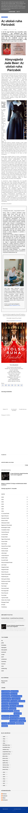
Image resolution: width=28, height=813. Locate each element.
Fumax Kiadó (4, 541)
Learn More (12, 11)
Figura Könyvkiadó (5, 539)
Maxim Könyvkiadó (5, 574)
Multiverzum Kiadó (5, 581)
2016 (4, 785)
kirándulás (3, 645)
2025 (2, 508)
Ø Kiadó (3, 604)
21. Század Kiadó (5, 513)
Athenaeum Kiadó (5, 522)
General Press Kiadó (6, 546)
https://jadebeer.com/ (15, 305)
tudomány (3, 661)
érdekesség (4, 668)
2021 (2, 499)
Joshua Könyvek (5, 555)
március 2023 (6, 764)
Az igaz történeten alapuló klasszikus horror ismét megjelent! (15, 626)
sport (2, 656)
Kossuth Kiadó (4, 560)
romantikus (4, 17)
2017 (4, 783)
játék (2, 642)
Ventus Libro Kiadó (5, 600)
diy (2, 640)
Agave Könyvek (5, 515)
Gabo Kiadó (4, 543)
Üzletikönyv (4, 607)
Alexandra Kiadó (5, 518)
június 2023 (5, 758)
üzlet (2, 670)
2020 (2, 497)
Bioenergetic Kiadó (5, 527)
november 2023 (6, 747)
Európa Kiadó (4, 536)
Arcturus (5, 793)
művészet (3, 652)
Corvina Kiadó (4, 534)
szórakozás (4, 659)
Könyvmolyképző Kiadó (6, 562)
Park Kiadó (3, 586)
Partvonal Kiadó (5, 588)
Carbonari (5, 29)
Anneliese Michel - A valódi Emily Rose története (12, 618)
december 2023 (6, 745)
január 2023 (5, 769)
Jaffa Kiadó (4, 553)
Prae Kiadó (3, 595)
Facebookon (18, 320)
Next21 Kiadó (4, 583)
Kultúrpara (5, 800)
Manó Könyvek (4, 571)
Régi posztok (4, 680)
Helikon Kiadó (4, 550)
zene (2, 666)
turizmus (3, 663)
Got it (18, 11)
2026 (2, 511)
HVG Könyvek (4, 548)
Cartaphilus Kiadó (5, 529)
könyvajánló (4, 649)
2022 (2, 501)
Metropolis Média (5, 579)
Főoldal (3, 682)
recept (2, 654)
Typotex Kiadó (4, 597)
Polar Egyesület (4, 590)
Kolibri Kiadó (4, 557)
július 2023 (5, 756)
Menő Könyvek (4, 576)
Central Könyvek (5, 532)
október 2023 (6, 749)
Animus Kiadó (4, 520)
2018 (4, 781)
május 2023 (5, 760)
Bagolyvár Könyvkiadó (6, 525)
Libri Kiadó (3, 564)
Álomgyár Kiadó (5, 602)
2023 (2, 504)
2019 (4, 778)
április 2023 (5, 762)
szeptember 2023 (7, 751)
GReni (4, 797)
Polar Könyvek (4, 593)
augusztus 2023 (6, 753)
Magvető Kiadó (5, 569)
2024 (2, 506)
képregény (3, 647)
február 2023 (5, 767)
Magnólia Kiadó (5, 567)
